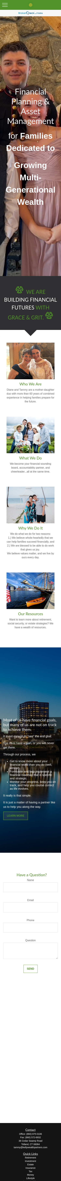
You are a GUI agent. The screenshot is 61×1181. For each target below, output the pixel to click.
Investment (30, 1161)
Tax (30, 1171)
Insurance (30, 1168)
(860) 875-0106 (34, 1134)
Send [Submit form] (30, 968)
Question (30, 940)
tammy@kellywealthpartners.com (30, 1147)
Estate (30, 1164)
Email (30, 900)
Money (30, 1174)
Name (30, 880)
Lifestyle (30, 1178)
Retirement (30, 1157)
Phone (30, 920)
